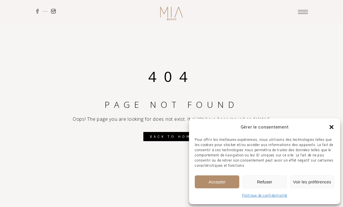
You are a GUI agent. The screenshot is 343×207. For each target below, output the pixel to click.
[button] (331, 127)
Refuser (264, 181)
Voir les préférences (312, 181)
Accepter (217, 181)
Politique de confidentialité (264, 195)
